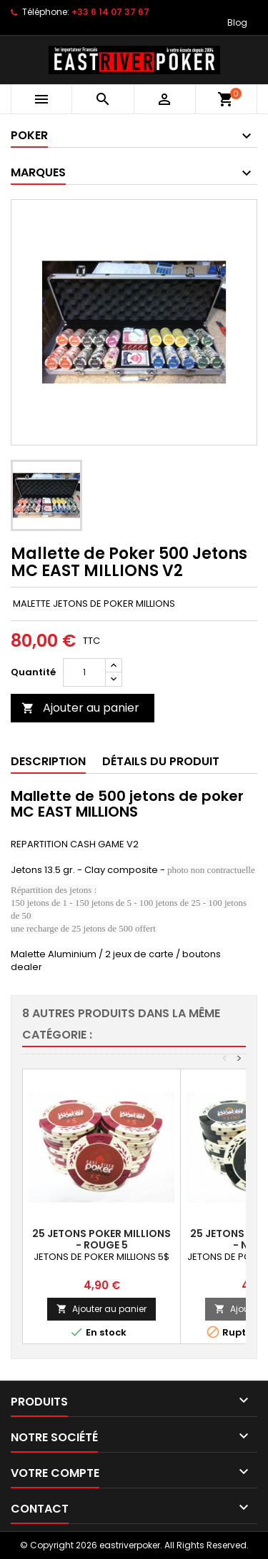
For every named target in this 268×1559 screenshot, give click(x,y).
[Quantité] (84, 672)
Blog (237, 22)
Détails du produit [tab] (160, 761)
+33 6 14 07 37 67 (110, 12)
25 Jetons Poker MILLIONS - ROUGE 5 (101, 1239)
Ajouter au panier (80, 708)
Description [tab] (48, 761)
